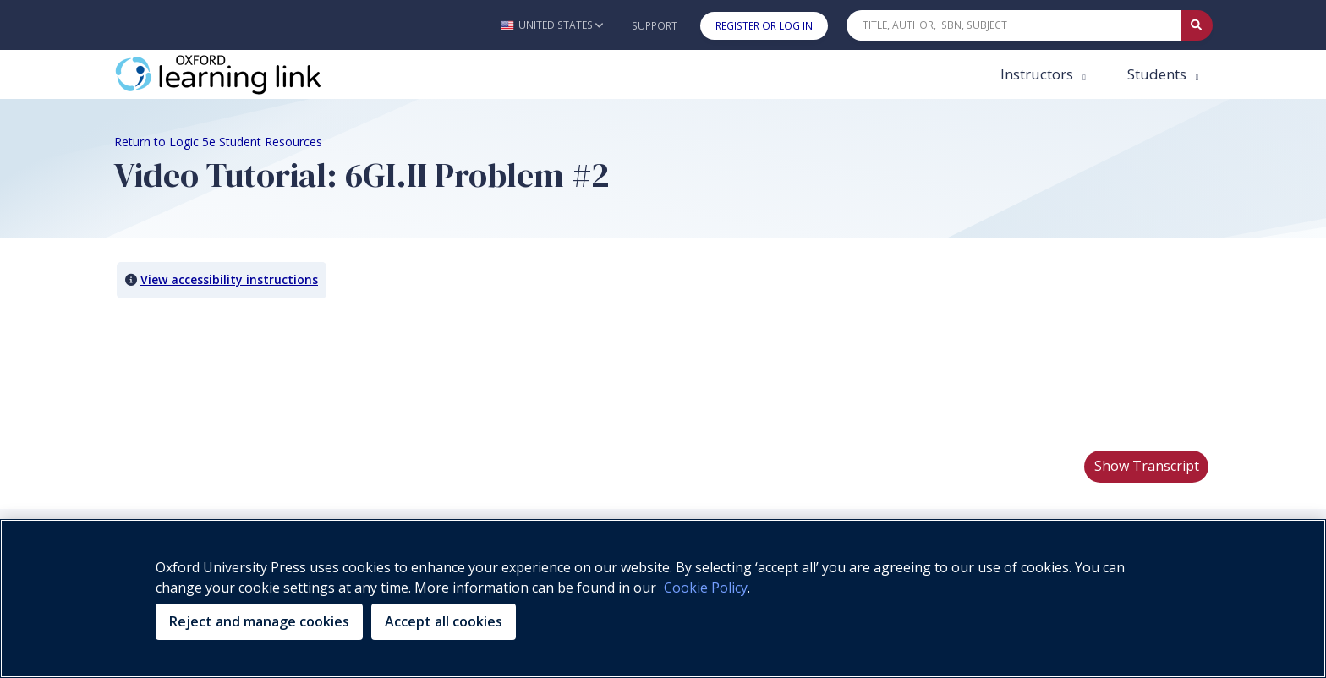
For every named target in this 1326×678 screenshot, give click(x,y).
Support (654, 26)
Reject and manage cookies (259, 621)
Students (1158, 74)
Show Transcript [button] (1146, 466)
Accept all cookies (443, 621)
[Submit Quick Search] (1197, 25)
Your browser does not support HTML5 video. (241, 373)
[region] (663, 598)
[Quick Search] (1014, 25)
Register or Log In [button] (764, 26)
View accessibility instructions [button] (229, 279)
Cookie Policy (706, 587)
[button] (551, 25)
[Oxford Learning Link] (241, 74)
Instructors (1038, 74)
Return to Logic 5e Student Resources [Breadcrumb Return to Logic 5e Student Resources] (218, 142)
